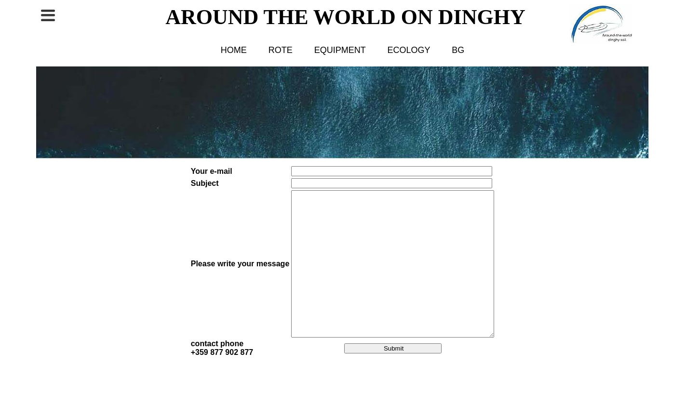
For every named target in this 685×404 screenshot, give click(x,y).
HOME (234, 50)
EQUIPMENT (340, 50)
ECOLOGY (409, 50)
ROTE (281, 50)
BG (458, 50)
